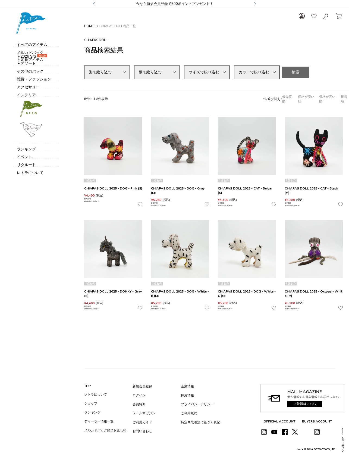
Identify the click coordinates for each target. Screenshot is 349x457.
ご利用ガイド (142, 422)
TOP (87, 386)
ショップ (90, 403)
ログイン (139, 395)
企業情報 (187, 386)
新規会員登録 (142, 386)
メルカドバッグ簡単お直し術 (105, 430)
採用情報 (187, 395)
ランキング (92, 412)
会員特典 (139, 404)
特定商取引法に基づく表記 (200, 422)
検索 (295, 72)
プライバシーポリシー (197, 404)
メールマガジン (144, 413)
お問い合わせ (142, 431)
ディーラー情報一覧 (99, 421)
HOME (89, 26)
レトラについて (95, 394)
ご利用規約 (189, 413)
